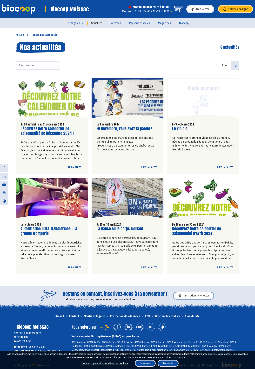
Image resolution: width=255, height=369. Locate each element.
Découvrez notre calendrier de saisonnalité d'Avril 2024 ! (196, 231)
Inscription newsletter (193, 295)
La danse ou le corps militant (119, 228)
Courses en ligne (235, 9)
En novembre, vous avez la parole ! (124, 128)
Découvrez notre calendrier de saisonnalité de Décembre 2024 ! (47, 131)
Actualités (96, 23)
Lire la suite (74, 167)
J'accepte (168, 363)
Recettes (115, 23)
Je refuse (145, 363)
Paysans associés (139, 23)
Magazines (164, 23)
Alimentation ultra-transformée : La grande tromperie (48, 231)
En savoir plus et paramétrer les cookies (104, 363)
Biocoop (184, 23)
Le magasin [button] (73, 23)
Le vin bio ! (180, 128)
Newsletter (200, 9)
